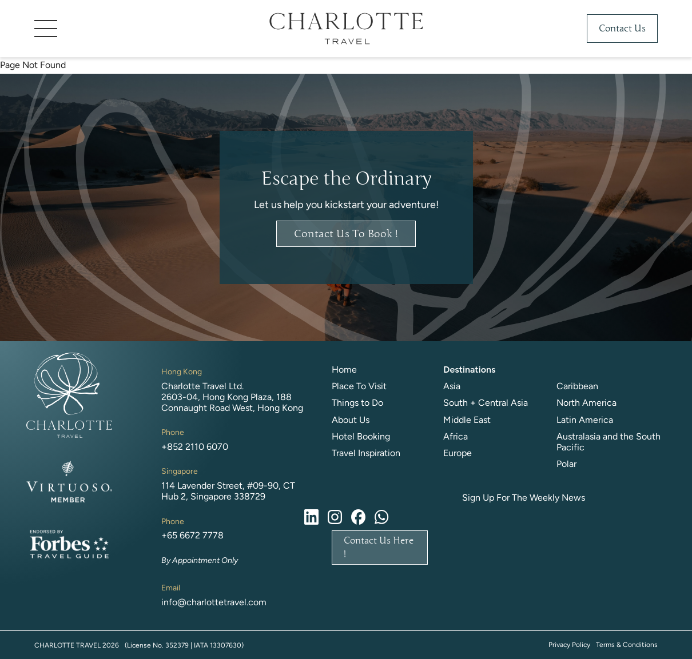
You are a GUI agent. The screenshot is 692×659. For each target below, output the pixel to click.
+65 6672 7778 (192, 535)
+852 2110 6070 (194, 446)
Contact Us (622, 28)
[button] (120, 28)
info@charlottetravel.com (214, 602)
